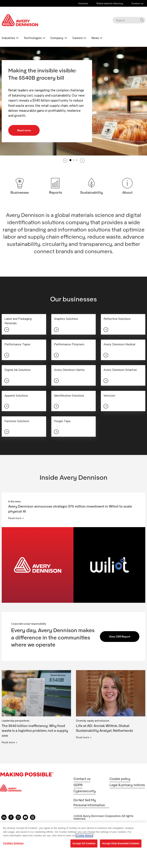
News (95, 37)
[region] (73, 836)
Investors (83, 3)
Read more (24, 130)
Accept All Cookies (84, 843)
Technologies (33, 37)
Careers (77, 37)
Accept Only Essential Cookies (120, 843)
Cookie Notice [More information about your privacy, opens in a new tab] (84, 835)
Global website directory (109, 3)
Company (56, 37)
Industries (8, 37)
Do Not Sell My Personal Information (89, 802)
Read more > (16, 518)
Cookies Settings (13, 843)
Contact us (137, 3)
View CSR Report (120, 636)
